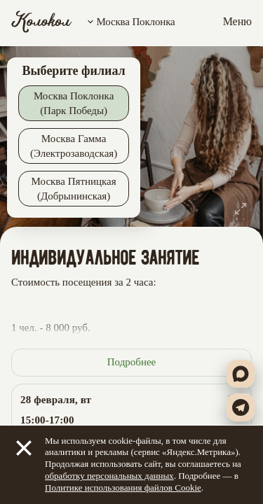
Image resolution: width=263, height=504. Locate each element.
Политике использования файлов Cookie (123, 487)
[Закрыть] (23, 448)
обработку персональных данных (109, 475)
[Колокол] (41, 21)
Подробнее (131, 362)
